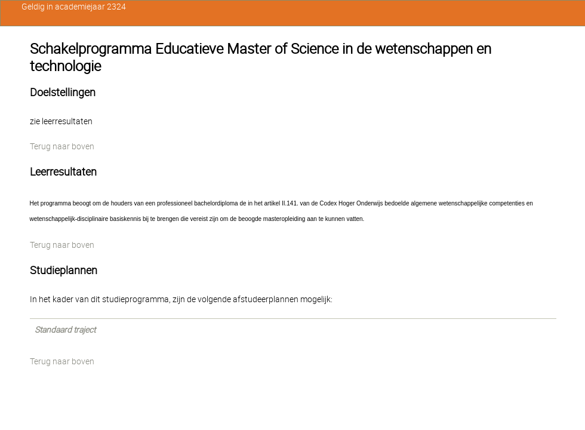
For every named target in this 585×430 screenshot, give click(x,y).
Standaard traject (65, 329)
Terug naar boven (62, 146)
